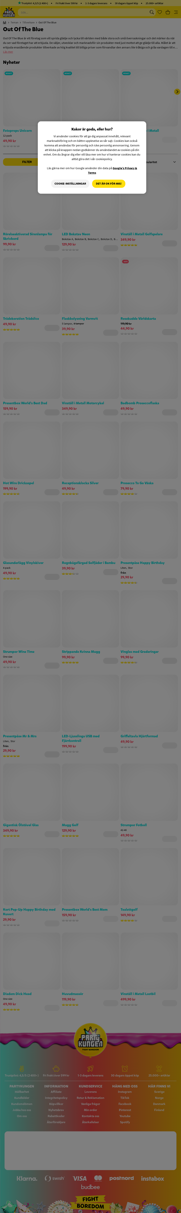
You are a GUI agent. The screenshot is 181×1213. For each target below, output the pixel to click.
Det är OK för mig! (109, 184)
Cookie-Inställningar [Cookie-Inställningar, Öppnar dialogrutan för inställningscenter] (70, 184)
